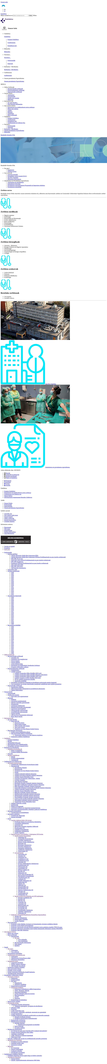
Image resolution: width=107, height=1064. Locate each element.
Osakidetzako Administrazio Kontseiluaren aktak (24, 764)
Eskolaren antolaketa (20, 984)
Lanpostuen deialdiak (17, 962)
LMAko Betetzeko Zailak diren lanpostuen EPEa (24, 555)
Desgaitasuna (14, 704)
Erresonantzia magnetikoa (15, 953)
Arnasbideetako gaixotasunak (19, 712)
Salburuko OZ (22, 885)
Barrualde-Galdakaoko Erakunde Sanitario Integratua (29, 784)
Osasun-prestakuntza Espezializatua (14, 81)
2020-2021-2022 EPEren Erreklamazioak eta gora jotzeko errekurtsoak (30, 560)
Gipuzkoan (11, 113)
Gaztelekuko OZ (22, 868)
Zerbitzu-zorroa (12, 171)
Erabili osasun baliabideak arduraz (20, 732)
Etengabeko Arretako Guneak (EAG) (18, 746)
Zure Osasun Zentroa (10, 931)
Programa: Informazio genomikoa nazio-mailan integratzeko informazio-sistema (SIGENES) (37, 928)
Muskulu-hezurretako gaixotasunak (21, 707)
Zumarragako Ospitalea (21, 919)
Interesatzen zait (8, 718)
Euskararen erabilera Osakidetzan (20, 736)
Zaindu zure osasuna (13, 98)
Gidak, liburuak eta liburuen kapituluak (22, 1035)
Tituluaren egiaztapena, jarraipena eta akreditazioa (28, 1006)
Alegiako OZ (21, 856)
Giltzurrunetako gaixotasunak (19, 710)
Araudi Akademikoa (16, 1014)
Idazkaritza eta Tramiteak (15, 1040)
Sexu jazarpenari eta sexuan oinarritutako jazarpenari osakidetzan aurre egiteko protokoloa (36, 684)
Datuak (13, 757)
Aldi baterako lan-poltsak (18, 966)
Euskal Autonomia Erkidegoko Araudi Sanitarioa (21, 972)
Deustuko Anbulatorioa (24, 846)
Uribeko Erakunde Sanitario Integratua (25, 789)
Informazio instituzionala (15, 763)
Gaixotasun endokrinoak (18, 705)
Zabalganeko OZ (22, 894)
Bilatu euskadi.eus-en (7, 15)
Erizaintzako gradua (13, 1003)
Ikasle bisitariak (19, 1026)
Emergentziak (18, 769)
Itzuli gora (7, 549)
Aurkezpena (11, 95)
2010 (12, 622)
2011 (12, 620)
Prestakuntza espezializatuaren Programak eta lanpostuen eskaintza (26, 185)
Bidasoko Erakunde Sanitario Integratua (26, 792)
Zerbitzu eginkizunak (13, 571)
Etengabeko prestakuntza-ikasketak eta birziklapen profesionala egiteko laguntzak (33, 682)
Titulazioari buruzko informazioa (20, 1004)
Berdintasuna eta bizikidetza (19, 1000)
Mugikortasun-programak (18, 1021)
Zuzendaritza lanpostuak (14, 596)
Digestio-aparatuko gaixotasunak (20, 702)
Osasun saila (4, 2)
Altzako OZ (18, 916)
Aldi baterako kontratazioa (18, 568)
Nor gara (17, 938)
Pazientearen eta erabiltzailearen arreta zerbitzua (21, 107)
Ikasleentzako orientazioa (18, 1020)
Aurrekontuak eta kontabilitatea (20, 812)
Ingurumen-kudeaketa (21, 992)
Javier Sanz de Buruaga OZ (25, 874)
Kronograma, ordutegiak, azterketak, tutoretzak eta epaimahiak (28, 1012)
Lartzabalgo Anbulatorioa (22, 823)
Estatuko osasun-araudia (14, 970)
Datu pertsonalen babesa (14, 969)
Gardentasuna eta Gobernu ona (12, 494)
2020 (12, 582)
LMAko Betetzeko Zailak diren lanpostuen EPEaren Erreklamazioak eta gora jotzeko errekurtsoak (38, 557)
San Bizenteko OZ (23, 888)
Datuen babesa (8, 496)
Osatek (16, 772)
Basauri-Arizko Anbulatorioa (26, 842)
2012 (12, 594)
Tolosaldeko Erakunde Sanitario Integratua (26, 800)
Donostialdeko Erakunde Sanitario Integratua (27, 797)
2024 (12, 575)
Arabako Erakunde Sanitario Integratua (25, 774)
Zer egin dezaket (12, 719)
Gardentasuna (8, 75)
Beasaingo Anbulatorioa (24, 845)
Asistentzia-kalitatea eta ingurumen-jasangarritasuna (25, 808)
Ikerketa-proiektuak (11, 476)
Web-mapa (7, 529)
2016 (12, 588)
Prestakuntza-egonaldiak (14, 187)
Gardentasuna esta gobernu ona (16, 955)
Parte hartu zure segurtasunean (19, 696)
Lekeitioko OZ (19, 825)
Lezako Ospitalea (19, 832)
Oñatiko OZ (21, 883)
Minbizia (13, 699)
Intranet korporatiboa (10, 520)
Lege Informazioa (9, 533)
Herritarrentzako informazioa (23, 942)
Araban (10, 110)
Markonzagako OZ (23, 905)
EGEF (9, 818)
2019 (12, 583)
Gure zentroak (15, 952)
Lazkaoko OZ (22, 879)
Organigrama (18, 983)
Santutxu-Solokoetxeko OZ (25, 890)
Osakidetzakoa (15, 670)
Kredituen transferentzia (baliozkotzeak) (26, 1018)
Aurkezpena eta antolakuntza (16, 182)
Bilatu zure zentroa (13, 109)
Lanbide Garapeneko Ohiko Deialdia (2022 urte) (28, 676)
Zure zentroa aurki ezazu (11, 515)
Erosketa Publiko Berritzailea (19, 752)
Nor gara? (10, 949)
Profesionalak (11, 60)
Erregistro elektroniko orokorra (19, 667)
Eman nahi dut (15, 721)
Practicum (14, 1009)
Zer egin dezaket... (13, 102)
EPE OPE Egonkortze (17, 561)
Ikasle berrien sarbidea (14, 1001)
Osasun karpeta (8, 517)
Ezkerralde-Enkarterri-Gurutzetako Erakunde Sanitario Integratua (33, 787)
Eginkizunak (14, 805)
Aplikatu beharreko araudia (18, 803)
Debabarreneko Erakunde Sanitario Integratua (27, 794)
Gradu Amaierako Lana (17, 1010)
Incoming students (20, 1027)
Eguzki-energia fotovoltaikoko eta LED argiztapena (29, 896)
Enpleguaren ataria (13, 961)
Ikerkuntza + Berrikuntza (11, 69)
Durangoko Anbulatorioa (25, 848)
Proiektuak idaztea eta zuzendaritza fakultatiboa (28, 822)
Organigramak (15, 766)
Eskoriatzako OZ (22, 866)
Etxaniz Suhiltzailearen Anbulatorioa (28, 863)
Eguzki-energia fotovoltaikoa (23, 835)
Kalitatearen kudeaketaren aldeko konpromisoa (28, 989)
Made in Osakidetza (11, 477)
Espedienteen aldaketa (17, 687)
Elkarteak (10, 698)
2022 (12, 578)
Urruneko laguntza (9, 521)
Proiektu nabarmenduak (17, 758)
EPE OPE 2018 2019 (17, 566)
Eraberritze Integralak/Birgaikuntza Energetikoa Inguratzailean (28, 914)
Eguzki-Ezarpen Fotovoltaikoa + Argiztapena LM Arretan (27, 834)
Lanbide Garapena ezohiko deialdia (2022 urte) (28, 678)
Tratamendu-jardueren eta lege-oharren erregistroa (28, 735)
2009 (12, 623)
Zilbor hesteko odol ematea (22, 726)
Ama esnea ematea (20, 727)
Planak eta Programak (17, 806)
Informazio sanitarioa (13, 814)
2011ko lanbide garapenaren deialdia (25, 679)
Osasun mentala (15, 713)
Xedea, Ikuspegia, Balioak (22, 990)
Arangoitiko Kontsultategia (25, 839)
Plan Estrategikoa (19, 995)
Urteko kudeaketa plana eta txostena (25, 993)
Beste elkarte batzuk (16, 716)
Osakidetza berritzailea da (15, 749)
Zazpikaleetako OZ (23, 865)
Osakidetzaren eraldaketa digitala (13, 1054)
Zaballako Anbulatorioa (24, 911)
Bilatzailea (7, 51)
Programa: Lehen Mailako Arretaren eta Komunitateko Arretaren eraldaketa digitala (34, 924)
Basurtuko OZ (22, 843)
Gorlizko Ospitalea (20, 780)
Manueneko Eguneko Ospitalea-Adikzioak (26, 826)
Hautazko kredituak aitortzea (23, 1017)
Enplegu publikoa (12, 554)
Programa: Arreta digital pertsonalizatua (22, 925)
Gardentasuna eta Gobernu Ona (16, 123)
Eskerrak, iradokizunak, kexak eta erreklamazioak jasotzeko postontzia (27, 1038)
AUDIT (17, 997)
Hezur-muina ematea (20, 724)
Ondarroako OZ (22, 882)
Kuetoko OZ (21, 899)
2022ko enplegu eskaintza (18, 964)
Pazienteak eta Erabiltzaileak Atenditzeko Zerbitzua (25, 665)
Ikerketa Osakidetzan (13, 755)
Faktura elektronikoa (17, 690)
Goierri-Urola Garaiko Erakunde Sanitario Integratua (29, 798)
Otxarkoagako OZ (20, 828)
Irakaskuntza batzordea (14, 184)
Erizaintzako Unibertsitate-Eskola (13, 975)
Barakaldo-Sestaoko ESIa (8, 135)
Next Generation (12, 922)
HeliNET (17, 945)
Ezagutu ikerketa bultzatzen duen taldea (22, 1032)
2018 (12, 585)
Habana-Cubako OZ (23, 870)
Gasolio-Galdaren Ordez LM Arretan (21, 820)
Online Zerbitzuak (9, 654)
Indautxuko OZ (22, 873)
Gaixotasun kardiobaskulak (18, 701)
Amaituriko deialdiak (20, 681)
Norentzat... (7, 57)
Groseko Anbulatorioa (21, 918)
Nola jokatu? (18, 944)
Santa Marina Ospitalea (21, 781)
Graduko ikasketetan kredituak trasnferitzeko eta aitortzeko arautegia (30, 1015)
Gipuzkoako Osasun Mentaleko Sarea (25, 801)
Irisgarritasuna (8, 530)
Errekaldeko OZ (22, 907)
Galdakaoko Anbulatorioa (22, 831)
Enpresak (10, 63)
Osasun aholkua (15, 662)
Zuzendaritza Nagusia (21, 767)
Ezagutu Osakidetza (13, 39)
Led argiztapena (19, 853)
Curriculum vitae (12, 569)
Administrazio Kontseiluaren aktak (20, 958)
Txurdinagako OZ (23, 893)
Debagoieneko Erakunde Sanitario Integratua (27, 795)
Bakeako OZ (21, 901)
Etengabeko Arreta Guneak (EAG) (17, 176)
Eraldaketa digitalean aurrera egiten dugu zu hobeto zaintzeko (25, 1055)
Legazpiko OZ (22, 902)
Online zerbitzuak (9, 518)
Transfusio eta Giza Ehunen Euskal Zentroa (27, 770)
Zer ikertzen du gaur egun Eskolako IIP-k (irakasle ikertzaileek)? (29, 1031)
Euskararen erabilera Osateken (16, 967)
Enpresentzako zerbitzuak (15, 92)
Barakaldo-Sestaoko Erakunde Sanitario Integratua (29, 783)
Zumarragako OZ (23, 851)
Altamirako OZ (22, 857)
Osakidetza (7, 36)
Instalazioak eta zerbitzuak (18, 986)
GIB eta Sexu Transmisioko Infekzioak (22, 715)
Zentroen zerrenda (13, 174)
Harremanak (7, 527)
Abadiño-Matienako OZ (24, 880)
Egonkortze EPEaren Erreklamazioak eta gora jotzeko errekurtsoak (29, 563)
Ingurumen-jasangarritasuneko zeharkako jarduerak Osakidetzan (29, 809)
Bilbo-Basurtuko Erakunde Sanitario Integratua (28, 786)
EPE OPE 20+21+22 (17, 558)
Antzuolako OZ (22, 854)
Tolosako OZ (21, 891)
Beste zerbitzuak (12, 115)
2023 (12, 577)
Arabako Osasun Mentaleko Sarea (24, 777)
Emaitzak (17, 998)
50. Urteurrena (15, 1048)
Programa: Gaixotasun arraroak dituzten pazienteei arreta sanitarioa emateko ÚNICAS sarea (36, 927)
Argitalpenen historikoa (14, 1057)
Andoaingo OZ (22, 837)
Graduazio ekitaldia (16, 1051)
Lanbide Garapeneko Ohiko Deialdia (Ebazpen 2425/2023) (31, 674)
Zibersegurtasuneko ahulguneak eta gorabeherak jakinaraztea (28, 688)
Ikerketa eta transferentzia (15, 1029)
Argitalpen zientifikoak (17, 1034)
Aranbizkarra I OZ (23, 859)
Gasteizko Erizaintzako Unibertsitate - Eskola (27, 778)
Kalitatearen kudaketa (17, 987)
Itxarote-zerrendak (16, 817)
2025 (12, 574)
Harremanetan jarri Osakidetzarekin (17, 744)
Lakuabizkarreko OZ (24, 877)
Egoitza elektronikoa (10, 532)
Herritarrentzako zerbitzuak (15, 88)
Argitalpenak (14, 760)
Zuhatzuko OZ (22, 913)
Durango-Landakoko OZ (25, 897)
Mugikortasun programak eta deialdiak (28, 1024)
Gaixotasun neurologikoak (18, 709)
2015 (12, 589)
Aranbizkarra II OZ (23, 860)
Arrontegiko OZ (22, 908)
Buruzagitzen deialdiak (14, 625)
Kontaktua (3, 14)
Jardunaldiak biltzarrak (14, 743)
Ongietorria (11, 170)
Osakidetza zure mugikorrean (19, 659)
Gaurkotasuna (11, 42)
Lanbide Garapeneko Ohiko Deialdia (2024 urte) (28, 673)
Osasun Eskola (8, 503)
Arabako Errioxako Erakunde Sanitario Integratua (28, 775)
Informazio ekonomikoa (14, 811)
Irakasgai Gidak (15, 1007)
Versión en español (9, 546)
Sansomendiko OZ (23, 887)
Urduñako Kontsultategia (21, 829)
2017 (12, 586)
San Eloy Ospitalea (13, 177)
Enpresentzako (8, 506)
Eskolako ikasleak (20, 1023)
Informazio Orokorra (13, 976)
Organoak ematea (19, 722)
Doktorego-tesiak (16, 1037)
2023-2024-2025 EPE (17, 565)
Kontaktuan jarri (12, 45)
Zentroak (10, 753)
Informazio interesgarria (14, 179)
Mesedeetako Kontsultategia (26, 876)
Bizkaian (10, 112)
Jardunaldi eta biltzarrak (12, 474)
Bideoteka (10, 99)
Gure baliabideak (23, 941)
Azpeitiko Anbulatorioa (24, 840)
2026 (12, 572)
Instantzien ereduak (16, 1045)
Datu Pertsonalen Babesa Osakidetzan (21, 733)
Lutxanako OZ (22, 904)
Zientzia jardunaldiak (17, 1049)
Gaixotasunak (11, 96)
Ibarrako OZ (21, 871)
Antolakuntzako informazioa (16, 973)
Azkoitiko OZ (22, 862)
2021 (12, 580)
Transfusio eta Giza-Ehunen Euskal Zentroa (27, 729)
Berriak (8, 473)
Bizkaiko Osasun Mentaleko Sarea (24, 791)
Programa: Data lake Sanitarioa (19, 930)
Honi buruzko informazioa (15, 104)
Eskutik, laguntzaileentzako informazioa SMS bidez (25, 1060)
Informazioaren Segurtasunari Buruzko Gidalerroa (18, 497)
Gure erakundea (22, 939)
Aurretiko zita (8, 513)
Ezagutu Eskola (15, 979)
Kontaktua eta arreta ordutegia (19, 1041)
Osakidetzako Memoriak (18, 815)
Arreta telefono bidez (17, 664)
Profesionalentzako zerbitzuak (16, 90)
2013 (12, 592)
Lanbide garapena (16, 671)
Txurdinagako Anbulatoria (25, 910)
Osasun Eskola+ (15, 1058)
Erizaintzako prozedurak (18, 1052)
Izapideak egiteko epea (17, 1043)
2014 (12, 591)
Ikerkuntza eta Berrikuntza (11, 747)
